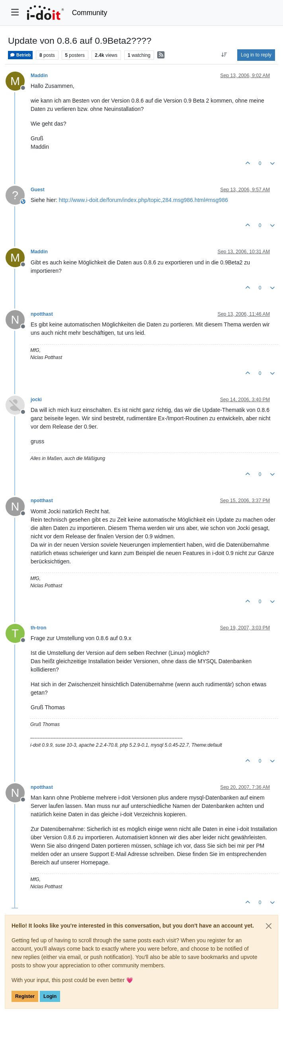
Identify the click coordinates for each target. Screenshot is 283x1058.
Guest (38, 189)
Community (89, 13)
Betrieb (20, 55)
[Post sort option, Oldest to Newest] (224, 54)
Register (25, 996)
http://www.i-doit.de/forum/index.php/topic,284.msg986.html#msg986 (143, 200)
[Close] (269, 926)
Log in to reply (256, 55)
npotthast (42, 314)
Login (50, 996)
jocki (36, 399)
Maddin (39, 75)
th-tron (38, 628)
